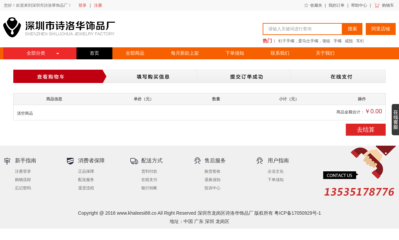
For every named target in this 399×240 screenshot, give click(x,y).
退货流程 (86, 188)
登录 (82, 5)
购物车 (388, 5)
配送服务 (86, 179)
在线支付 (149, 179)
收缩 (395, 119)
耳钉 (360, 41)
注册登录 (23, 171)
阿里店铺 (380, 28)
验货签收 (212, 171)
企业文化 (276, 171)
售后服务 (215, 160)
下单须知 (234, 53)
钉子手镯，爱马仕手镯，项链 (304, 41)
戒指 (349, 41)
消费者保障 (91, 160)
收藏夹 (316, 5)
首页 (94, 53)
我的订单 (336, 5)
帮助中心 (359, 5)
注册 (98, 5)
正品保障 (86, 171)
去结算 (366, 129)
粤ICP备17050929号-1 (297, 213)
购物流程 (23, 179)
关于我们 (325, 53)
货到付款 (149, 171)
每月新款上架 (185, 53)
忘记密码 (23, 188)
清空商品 (25, 113)
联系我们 (280, 53)
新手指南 (25, 160)
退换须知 (212, 179)
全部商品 (135, 53)
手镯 (337, 41)
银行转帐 (149, 188)
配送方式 (152, 160)
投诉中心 (212, 188)
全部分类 (36, 53)
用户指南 (278, 160)
